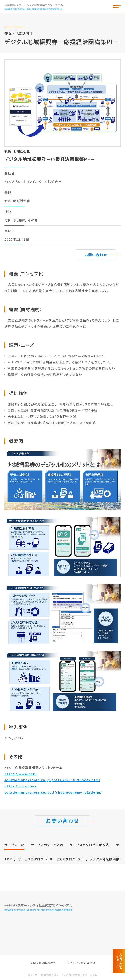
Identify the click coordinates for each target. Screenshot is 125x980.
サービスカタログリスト (66, 859)
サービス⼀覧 (14, 845)
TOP (8, 859)
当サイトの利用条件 (83, 963)
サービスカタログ (31, 859)
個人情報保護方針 (45, 963)
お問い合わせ (96, 254)
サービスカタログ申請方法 (89, 845)
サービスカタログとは (47, 845)
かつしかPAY (14, 738)
